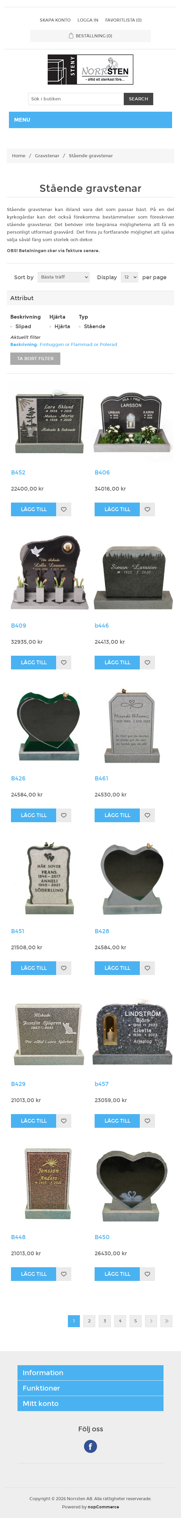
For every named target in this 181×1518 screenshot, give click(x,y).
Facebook (90, 1446)
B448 (18, 1237)
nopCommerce (103, 1507)
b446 (102, 625)
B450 (102, 1237)
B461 (101, 778)
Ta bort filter (35, 358)
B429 (18, 1084)
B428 (102, 931)
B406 (102, 472)
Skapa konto (55, 20)
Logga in (87, 20)
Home (18, 156)
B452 (18, 472)
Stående (94, 326)
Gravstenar (47, 156)
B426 (18, 778)
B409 (18, 625)
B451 (17, 931)
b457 (102, 1084)
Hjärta (62, 326)
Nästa (151, 1321)
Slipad (23, 326)
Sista (166, 1321)
